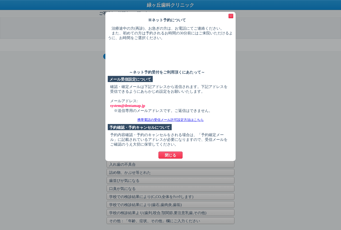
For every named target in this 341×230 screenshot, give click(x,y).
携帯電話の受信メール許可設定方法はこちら (170, 120)
